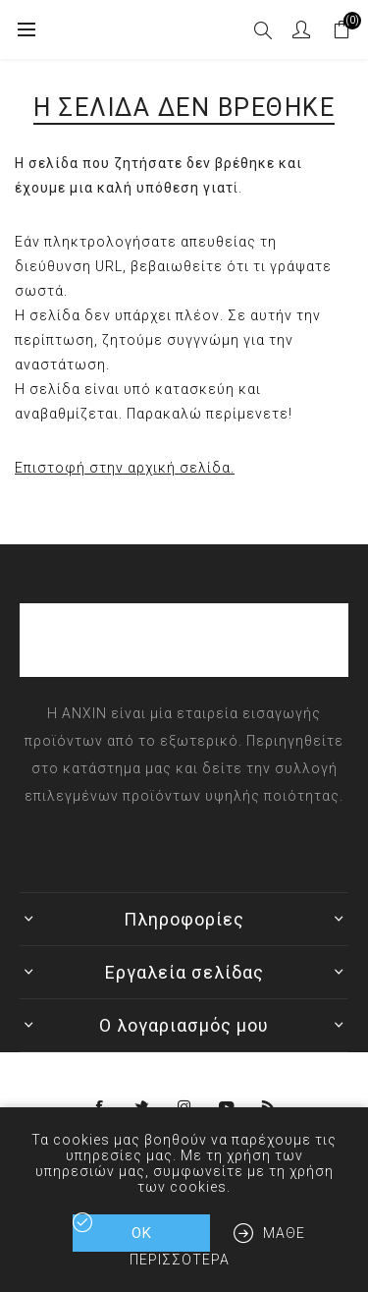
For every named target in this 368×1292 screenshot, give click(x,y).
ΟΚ (141, 1233)
